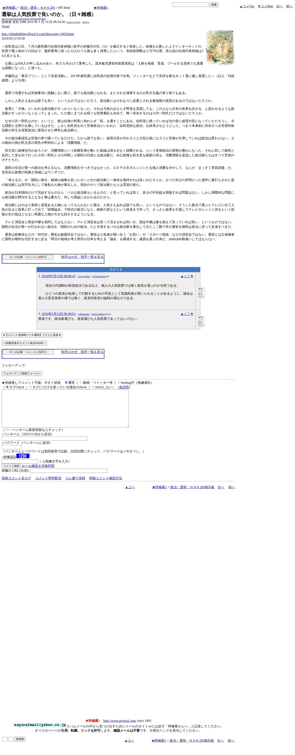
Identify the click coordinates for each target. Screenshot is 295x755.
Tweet (6, 26)
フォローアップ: (13, 365)
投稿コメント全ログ (16, 485)
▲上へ (130, 494)
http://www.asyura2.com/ (119, 728)
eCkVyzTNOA (84, 276)
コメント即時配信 (48, 485)
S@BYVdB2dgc (98, 314)
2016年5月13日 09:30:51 (59, 314)
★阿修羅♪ (9, 7)
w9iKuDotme (83, 314)
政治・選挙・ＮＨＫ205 (37, 7)
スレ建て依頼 (75, 485)
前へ (289, 6)
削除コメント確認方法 (105, 485)
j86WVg (85, 22)
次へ (279, 6)
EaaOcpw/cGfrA (73, 22)
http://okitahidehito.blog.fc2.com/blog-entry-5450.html (38, 34)
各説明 (124, 387)
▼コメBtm (265, 6)
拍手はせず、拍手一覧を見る (82, 257)
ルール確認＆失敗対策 (38, 473)
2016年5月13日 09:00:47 (59, 276)
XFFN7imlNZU (99, 276)
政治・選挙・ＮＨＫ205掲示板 (192, 494)
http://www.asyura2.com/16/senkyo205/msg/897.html (24, 19)
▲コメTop (246, 6)
